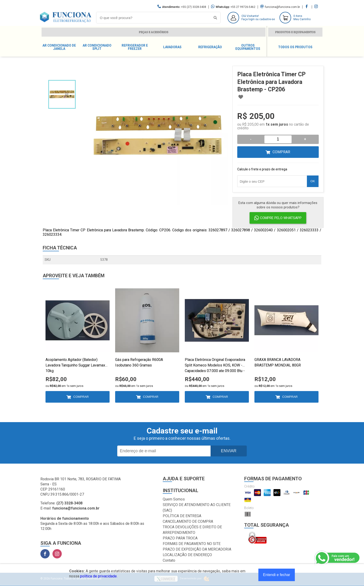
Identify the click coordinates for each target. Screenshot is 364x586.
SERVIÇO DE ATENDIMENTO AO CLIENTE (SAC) (197, 508)
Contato (169, 560)
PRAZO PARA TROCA (180, 538)
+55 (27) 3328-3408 (193, 7)
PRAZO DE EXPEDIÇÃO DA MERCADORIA (197, 549)
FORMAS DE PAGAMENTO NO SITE (192, 543)
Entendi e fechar (276, 575)
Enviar (228, 451)
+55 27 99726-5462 (243, 7)
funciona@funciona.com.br (282, 7)
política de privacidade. (98, 576)
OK (312, 181)
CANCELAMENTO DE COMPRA (188, 521)
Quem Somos (174, 499)
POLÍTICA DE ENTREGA (182, 516)
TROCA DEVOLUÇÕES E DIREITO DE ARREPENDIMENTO (192, 530)
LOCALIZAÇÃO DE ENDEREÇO (187, 555)
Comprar (281, 152)
